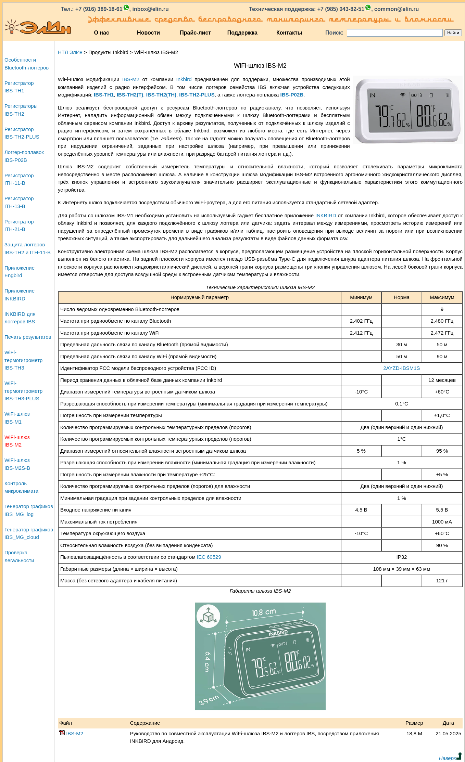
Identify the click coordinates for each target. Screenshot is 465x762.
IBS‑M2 (130, 79)
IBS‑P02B (292, 95)
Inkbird (184, 79)
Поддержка (242, 33)
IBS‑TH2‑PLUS (196, 95)
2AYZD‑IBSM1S (401, 368)
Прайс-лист (195, 33)
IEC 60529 (209, 557)
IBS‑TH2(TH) (161, 95)
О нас (101, 33)
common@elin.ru (396, 9)
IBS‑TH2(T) (130, 95)
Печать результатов (27, 337)
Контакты (289, 33)
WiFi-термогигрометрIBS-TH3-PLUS (23, 390)
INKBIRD (325, 215)
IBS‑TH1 (104, 95)
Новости (148, 33)
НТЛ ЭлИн (70, 52)
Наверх (451, 758)
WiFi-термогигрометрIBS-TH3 (23, 360)
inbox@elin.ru (150, 9)
